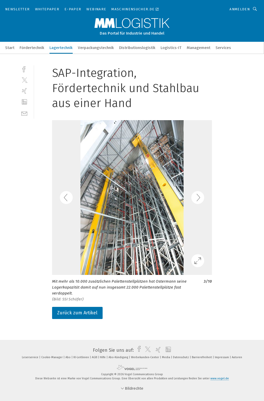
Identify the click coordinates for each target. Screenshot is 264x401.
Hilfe (103, 357)
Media (166, 357)
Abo (68, 357)
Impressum (222, 357)
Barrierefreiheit (202, 357)
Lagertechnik (61, 47)
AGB (95, 357)
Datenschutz (181, 357)
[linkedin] (24, 102)
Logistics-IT (171, 47)
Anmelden (239, 9)
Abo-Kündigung (119, 357)
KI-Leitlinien (81, 357)
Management (198, 47)
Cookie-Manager (52, 357)
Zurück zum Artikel (77, 313)
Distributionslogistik (137, 47)
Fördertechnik (32, 47)
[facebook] (24, 69)
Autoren (237, 357)
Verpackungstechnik (96, 47)
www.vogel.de (219, 378)
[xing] (24, 91)
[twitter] (24, 80)
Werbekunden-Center (145, 357)
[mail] (24, 113)
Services (223, 47)
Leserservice (30, 357)
